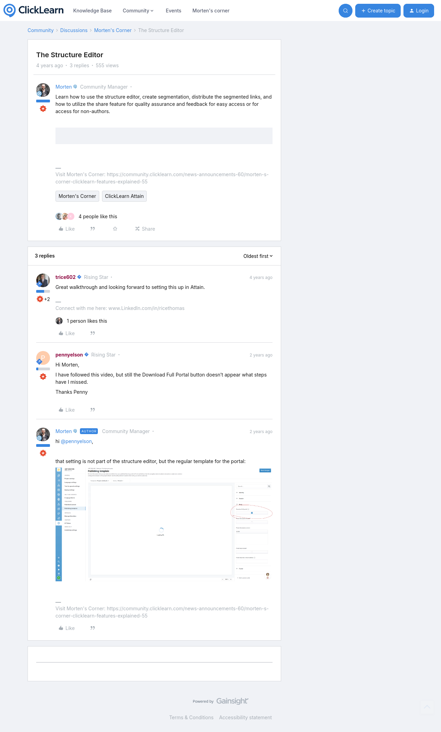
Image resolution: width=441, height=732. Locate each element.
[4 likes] (86, 216)
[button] (378, 11)
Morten (63, 87)
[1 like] (81, 320)
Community (41, 30)
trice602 (65, 277)
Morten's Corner (113, 30)
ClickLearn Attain (124, 196)
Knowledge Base (92, 10)
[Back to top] (427, 707)
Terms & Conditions (191, 717)
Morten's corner (210, 10)
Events (173, 10)
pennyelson (69, 355)
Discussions (74, 30)
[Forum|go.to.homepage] (33, 11)
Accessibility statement (245, 717)
